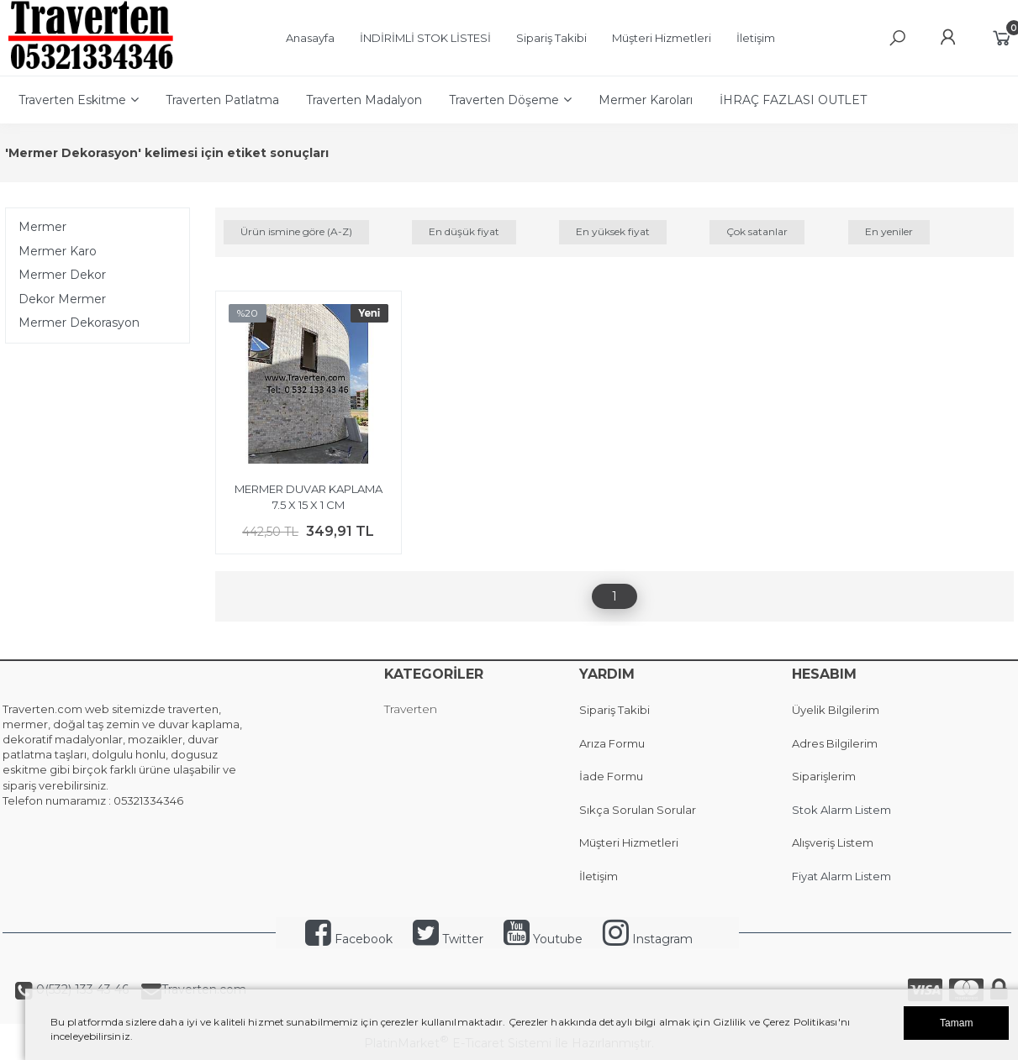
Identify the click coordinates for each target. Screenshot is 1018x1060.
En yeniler (889, 231)
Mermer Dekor (62, 274)
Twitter (448, 939)
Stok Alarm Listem (841, 809)
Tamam (956, 1023)
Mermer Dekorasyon (79, 322)
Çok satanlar (757, 231)
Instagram (648, 939)
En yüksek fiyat (613, 231)
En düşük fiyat (464, 231)
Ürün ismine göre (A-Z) (296, 231)
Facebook (349, 939)
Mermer (42, 226)
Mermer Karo (57, 251)
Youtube (543, 939)
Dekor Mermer (62, 299)
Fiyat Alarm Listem (841, 876)
